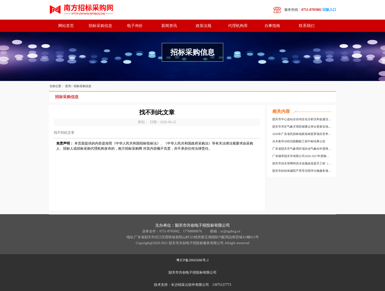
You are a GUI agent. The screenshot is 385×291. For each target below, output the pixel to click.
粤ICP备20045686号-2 (192, 260)
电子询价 (135, 26)
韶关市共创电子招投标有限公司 (192, 272)
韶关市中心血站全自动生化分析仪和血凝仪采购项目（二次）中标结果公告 (301, 119)
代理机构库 (238, 26)
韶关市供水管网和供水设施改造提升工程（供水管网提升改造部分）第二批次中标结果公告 (301, 163)
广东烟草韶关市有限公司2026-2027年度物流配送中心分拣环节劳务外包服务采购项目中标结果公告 (301, 156)
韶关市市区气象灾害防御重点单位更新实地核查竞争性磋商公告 (301, 126)
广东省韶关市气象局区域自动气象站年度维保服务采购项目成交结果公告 (301, 148)
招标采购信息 (100, 26)
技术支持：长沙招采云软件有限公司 (192, 285)
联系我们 (307, 26)
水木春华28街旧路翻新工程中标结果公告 (298, 141)
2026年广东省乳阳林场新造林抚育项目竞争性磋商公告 (301, 134)
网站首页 (66, 26)
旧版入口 (329, 10)
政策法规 (203, 26)
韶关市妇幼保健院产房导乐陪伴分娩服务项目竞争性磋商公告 (301, 170)
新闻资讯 (169, 26)
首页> (69, 86)
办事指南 (272, 26)
